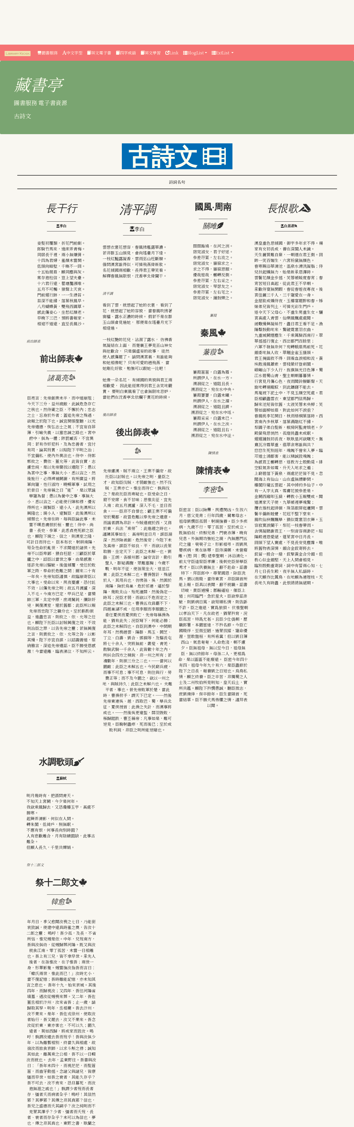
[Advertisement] (26, 21)
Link (172, 53)
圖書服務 (47, 53)
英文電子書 (99, 53)
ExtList (221, 53)
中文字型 (72, 53)
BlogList (193, 53)
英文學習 (151, 53)
